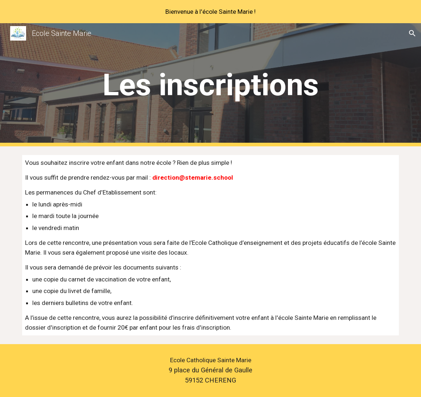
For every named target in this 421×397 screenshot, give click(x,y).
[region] (210, 11)
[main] (210, 85)
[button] (412, 33)
